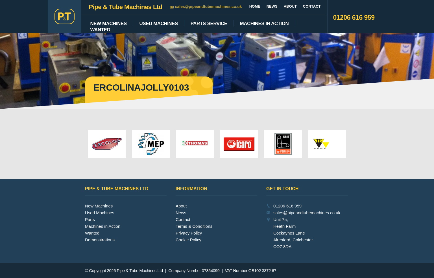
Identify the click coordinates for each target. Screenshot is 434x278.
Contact (312, 6)
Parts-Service (209, 23)
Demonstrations (100, 239)
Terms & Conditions (194, 226)
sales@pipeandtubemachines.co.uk (208, 6)
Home (254, 6)
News (272, 6)
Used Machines (158, 23)
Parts (90, 219)
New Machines (108, 23)
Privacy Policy (189, 233)
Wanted (100, 29)
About (290, 6)
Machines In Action (264, 23)
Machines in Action (102, 226)
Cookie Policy (188, 239)
